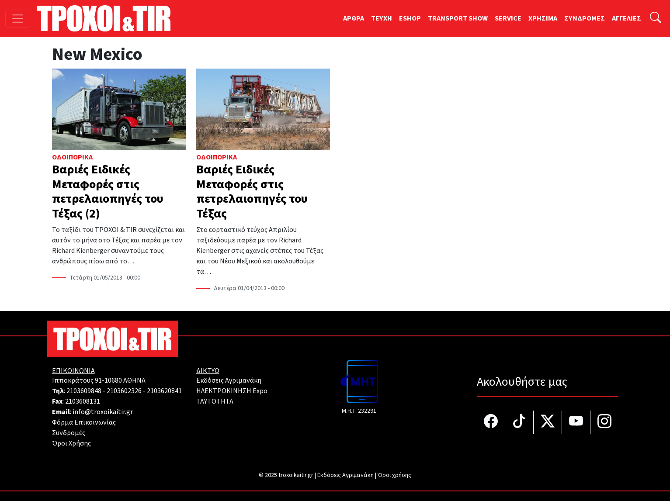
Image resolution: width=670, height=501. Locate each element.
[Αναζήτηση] (655, 18)
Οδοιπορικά (72, 157)
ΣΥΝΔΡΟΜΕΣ (584, 18)
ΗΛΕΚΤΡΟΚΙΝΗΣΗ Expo (231, 391)
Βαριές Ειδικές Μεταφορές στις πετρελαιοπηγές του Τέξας (252, 191)
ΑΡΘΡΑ (353, 18)
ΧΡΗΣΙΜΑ (542, 18)
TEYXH (381, 18)
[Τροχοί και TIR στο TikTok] (519, 422)
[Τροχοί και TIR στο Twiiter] (548, 422)
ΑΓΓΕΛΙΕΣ (626, 18)
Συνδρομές (68, 433)
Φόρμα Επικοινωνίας (84, 422)
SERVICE (508, 18)
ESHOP (410, 18)
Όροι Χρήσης (71, 443)
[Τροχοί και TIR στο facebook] (491, 422)
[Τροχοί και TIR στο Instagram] (604, 422)
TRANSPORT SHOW (458, 18)
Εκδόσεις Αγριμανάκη (228, 380)
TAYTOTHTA (214, 401)
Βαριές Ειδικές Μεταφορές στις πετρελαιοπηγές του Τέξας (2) (107, 191)
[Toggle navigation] (17, 19)
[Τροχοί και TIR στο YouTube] (576, 422)
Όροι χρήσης (394, 475)
